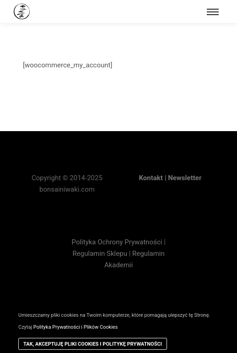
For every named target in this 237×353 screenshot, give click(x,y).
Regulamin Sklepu (100, 253)
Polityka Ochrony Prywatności (118, 242)
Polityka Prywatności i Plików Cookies (75, 327)
